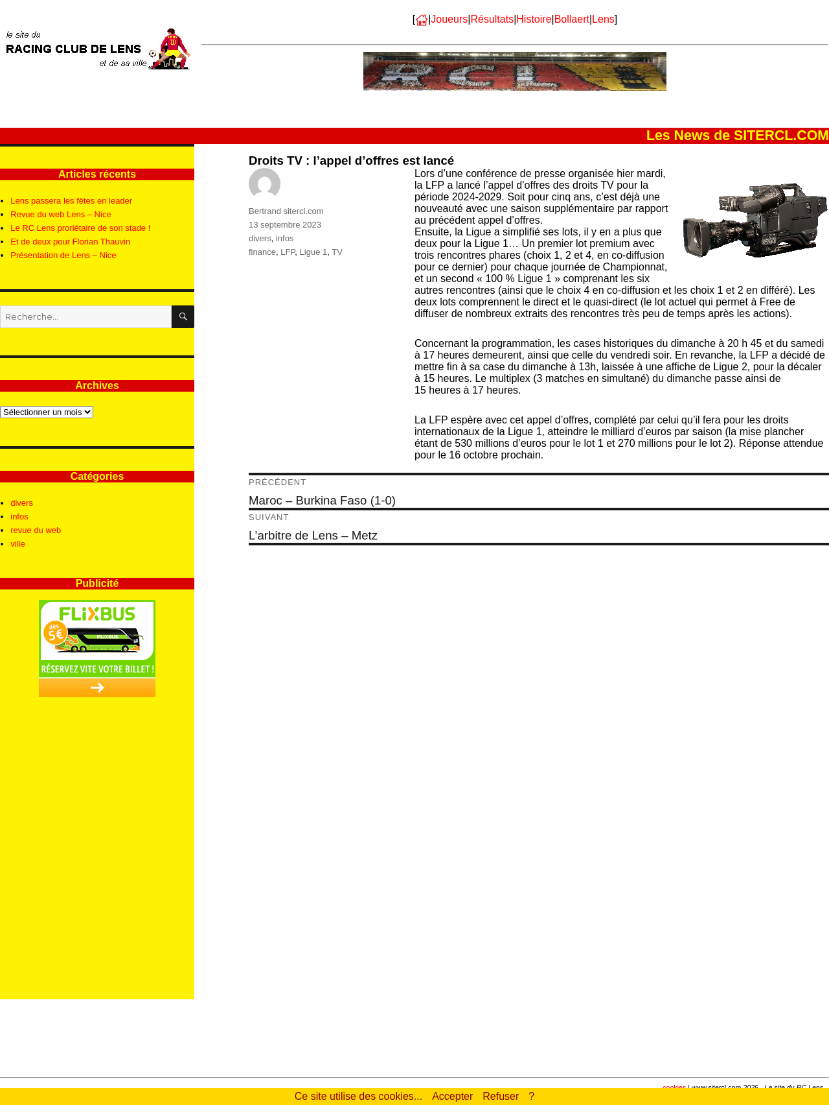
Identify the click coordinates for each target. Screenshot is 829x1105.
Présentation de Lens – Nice (63, 255)
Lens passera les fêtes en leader (71, 201)
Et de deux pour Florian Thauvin (70, 241)
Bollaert (571, 19)
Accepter (452, 1096)
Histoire (533, 19)
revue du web (35, 530)
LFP (287, 252)
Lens (603, 19)
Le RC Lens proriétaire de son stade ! (80, 228)
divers (260, 238)
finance (262, 252)
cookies (674, 1087)
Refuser (501, 1096)
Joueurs (449, 19)
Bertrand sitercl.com (286, 211)
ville (17, 544)
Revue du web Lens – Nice (60, 214)
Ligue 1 (314, 252)
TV (337, 252)
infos (284, 238)
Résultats (492, 19)
